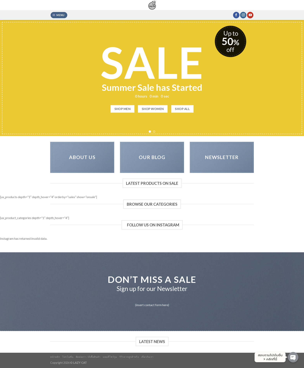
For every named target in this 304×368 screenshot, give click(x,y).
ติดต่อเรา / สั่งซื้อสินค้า (88, 356)
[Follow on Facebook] (236, 15)
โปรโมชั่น (67, 356)
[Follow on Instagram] (243, 15)
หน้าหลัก (55, 356)
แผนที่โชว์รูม (110, 356)
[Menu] (59, 15)
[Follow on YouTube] (250, 15)
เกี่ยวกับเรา (147, 356)
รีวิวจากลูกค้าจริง (129, 356)
